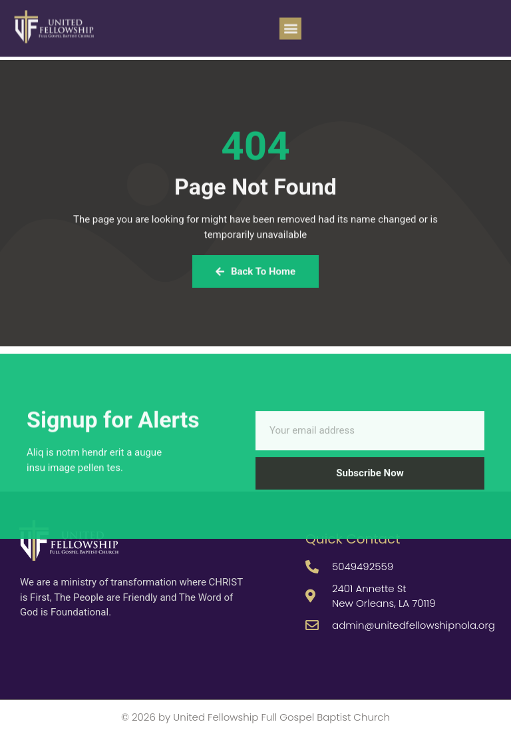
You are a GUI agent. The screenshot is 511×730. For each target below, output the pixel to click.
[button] (290, 24)
